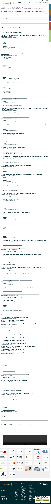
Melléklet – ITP (5, 86)
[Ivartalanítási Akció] (12, 474)
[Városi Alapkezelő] (45, 463)
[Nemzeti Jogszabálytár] (28, 457)
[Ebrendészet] (37, 463)
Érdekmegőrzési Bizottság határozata (9, 58)
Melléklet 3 (5, 42)
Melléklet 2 (5, 41)
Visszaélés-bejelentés (31, 500)
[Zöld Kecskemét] (3, 468)
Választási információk (45, 484)
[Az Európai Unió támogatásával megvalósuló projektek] (37, 451)
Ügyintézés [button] (16, 487)
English (47, 2)
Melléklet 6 (5, 46)
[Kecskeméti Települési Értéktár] (20, 463)
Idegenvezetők (23, 486)
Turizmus (23, 483)
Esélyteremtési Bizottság (7, 67)
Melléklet (4, 30)
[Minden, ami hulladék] (12, 457)
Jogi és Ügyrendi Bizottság (7, 48)
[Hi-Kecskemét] (45, 451)
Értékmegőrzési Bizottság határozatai (9, 237)
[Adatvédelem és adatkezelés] (20, 451)
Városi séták (23, 492)
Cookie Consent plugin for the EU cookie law (42, 502)
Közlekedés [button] (16, 494)
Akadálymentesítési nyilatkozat (32, 499)
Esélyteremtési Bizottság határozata (9, 264)
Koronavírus (16, 497)
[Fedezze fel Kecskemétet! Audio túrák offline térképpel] (12, 463)
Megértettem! (42, 500)
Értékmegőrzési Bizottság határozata (9, 377)
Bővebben (41, 498)
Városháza (31, 483)
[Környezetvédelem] (12, 468)
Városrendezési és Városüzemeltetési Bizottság (10, 112)
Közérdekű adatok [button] (32, 491)
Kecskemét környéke (23, 491)
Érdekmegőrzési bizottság (7, 91)
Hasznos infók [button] (23, 498)
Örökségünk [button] (23, 487)
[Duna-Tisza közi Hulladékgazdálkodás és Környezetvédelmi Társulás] (3, 457)
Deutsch (44, 2)
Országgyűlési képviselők (31, 487)
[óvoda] (20, 468)
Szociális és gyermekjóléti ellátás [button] (17, 491)
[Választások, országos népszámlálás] (37, 457)
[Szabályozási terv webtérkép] (45, 457)
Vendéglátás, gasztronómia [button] (23, 494)
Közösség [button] (16, 495)
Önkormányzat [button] (31, 488)
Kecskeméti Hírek (39, 484)
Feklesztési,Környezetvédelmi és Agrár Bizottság (11, 102)
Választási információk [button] (31, 497)
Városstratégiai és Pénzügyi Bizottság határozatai (11, 79)
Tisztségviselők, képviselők (31, 485)
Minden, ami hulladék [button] (17, 499)
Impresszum (3, 496)
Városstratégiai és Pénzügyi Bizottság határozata (11, 121)
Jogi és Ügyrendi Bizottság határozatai (9, 68)
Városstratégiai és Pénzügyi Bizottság (9, 47)
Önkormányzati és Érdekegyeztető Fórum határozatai (11, 49)
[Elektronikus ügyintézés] (28, 451)
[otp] (28, 468)
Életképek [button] (16, 496)
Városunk (16, 483)
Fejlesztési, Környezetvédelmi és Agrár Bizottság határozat (12, 390)
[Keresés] (25, 2)
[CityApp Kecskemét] (3, 463)
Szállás (22, 495)
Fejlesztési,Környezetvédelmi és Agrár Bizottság (11, 78)
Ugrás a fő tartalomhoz (45, 0)
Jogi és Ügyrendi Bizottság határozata (9, 383)
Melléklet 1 (5, 39)
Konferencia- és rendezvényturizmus (24, 497)
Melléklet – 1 (5, 87)
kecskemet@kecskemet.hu (8, 493)
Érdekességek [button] (23, 488)
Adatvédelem (31, 492)
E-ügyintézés (38, 2)
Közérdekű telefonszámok (17, 486)
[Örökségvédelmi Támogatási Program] (20, 457)
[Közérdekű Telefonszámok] (12, 451)
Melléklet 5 (5, 44)
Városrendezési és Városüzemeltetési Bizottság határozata (12, 32)
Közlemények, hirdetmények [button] (31, 495)
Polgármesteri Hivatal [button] (31, 490)
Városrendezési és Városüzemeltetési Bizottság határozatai (12, 153)
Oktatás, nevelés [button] (16, 493)
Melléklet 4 (5, 43)
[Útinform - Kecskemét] (3, 451)
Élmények (22, 489)
